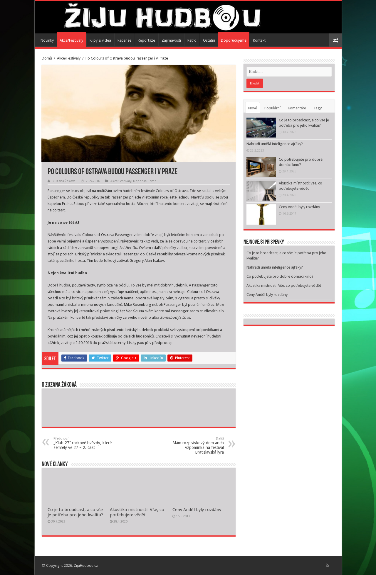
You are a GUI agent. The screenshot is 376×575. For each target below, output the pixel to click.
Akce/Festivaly (71, 40)
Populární (272, 108)
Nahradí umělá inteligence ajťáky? (274, 144)
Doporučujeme (233, 40)
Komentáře (297, 108)
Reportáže (146, 40)
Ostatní (209, 40)
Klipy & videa (100, 40)
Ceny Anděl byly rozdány (196, 509)
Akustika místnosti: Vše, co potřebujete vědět (137, 512)
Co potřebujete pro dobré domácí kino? (279, 276)
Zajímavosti (171, 40)
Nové (252, 108)
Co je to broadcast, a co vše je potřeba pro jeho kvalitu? (75, 512)
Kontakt (259, 40)
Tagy (317, 108)
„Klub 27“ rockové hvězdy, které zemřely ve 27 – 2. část (83, 443)
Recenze (124, 40)
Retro (192, 40)
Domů (47, 58)
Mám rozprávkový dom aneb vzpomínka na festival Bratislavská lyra (194, 445)
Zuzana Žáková (64, 181)
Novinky (47, 40)
